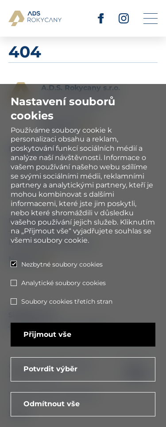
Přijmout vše (47, 334)
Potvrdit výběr (50, 369)
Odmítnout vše (51, 404)
